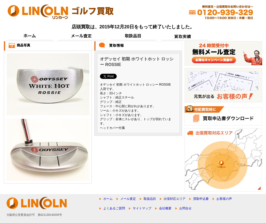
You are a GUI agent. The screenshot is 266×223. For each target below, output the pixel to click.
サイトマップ (142, 208)
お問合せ (185, 208)
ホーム (108, 199)
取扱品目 (150, 199)
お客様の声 (224, 199)
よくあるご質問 (114, 208)
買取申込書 (201, 199)
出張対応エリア (174, 199)
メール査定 (128, 199)
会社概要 (165, 208)
